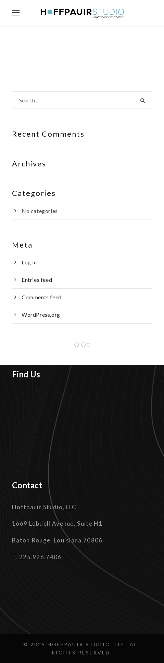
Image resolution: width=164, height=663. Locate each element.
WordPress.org (41, 314)
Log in (29, 262)
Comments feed (42, 297)
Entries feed (37, 279)
